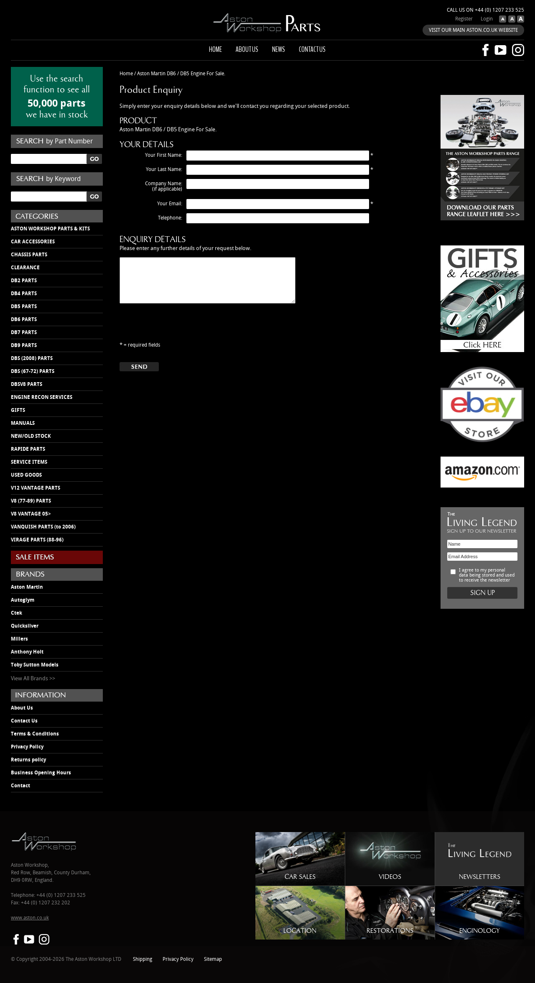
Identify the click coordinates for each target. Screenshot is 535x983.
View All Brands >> (33, 679)
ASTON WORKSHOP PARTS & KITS (50, 229)
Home (215, 49)
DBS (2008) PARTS (32, 358)
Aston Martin (27, 587)
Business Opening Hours (41, 773)
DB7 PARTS (24, 332)
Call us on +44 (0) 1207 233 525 (485, 10)
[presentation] (183, 328)
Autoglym (22, 600)
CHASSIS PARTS (29, 255)
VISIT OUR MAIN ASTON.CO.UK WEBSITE (473, 30)
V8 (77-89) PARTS (31, 501)
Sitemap (213, 959)
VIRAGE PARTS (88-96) (37, 540)
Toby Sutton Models (35, 665)
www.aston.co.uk (30, 918)
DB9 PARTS (24, 345)
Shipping (142, 959)
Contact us (312, 49)
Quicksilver (24, 626)
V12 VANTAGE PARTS (35, 488)
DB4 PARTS (24, 293)
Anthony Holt (27, 652)
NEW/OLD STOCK (31, 436)
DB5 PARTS (24, 306)
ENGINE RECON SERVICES (41, 397)
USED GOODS (26, 475)
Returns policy (28, 760)
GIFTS (18, 410)
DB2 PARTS (24, 280)
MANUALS (23, 423)
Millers (19, 639)
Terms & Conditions (35, 734)
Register (464, 19)
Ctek (16, 613)
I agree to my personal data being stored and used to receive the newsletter (487, 575)
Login (487, 19)
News (278, 49)
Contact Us (24, 721)
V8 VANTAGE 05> (31, 514)
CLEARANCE (25, 268)
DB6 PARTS (24, 319)
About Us (22, 708)
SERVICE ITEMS (29, 462)
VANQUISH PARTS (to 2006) (43, 527)
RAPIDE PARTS (28, 449)
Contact (20, 786)
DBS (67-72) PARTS (32, 371)
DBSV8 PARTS (26, 384)
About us (247, 49)
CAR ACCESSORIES (33, 242)
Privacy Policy (27, 747)
